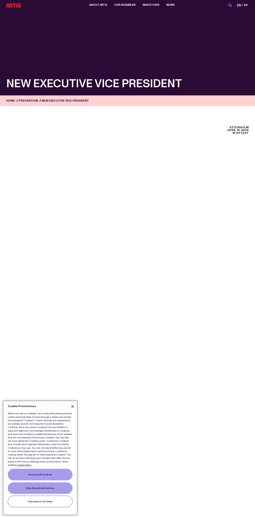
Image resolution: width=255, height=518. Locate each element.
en (239, 5)
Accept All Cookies (40, 474)
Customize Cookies (40, 501)
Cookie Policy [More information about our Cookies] (24, 465)
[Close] (72, 406)
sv (246, 5)
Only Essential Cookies (40, 488)
